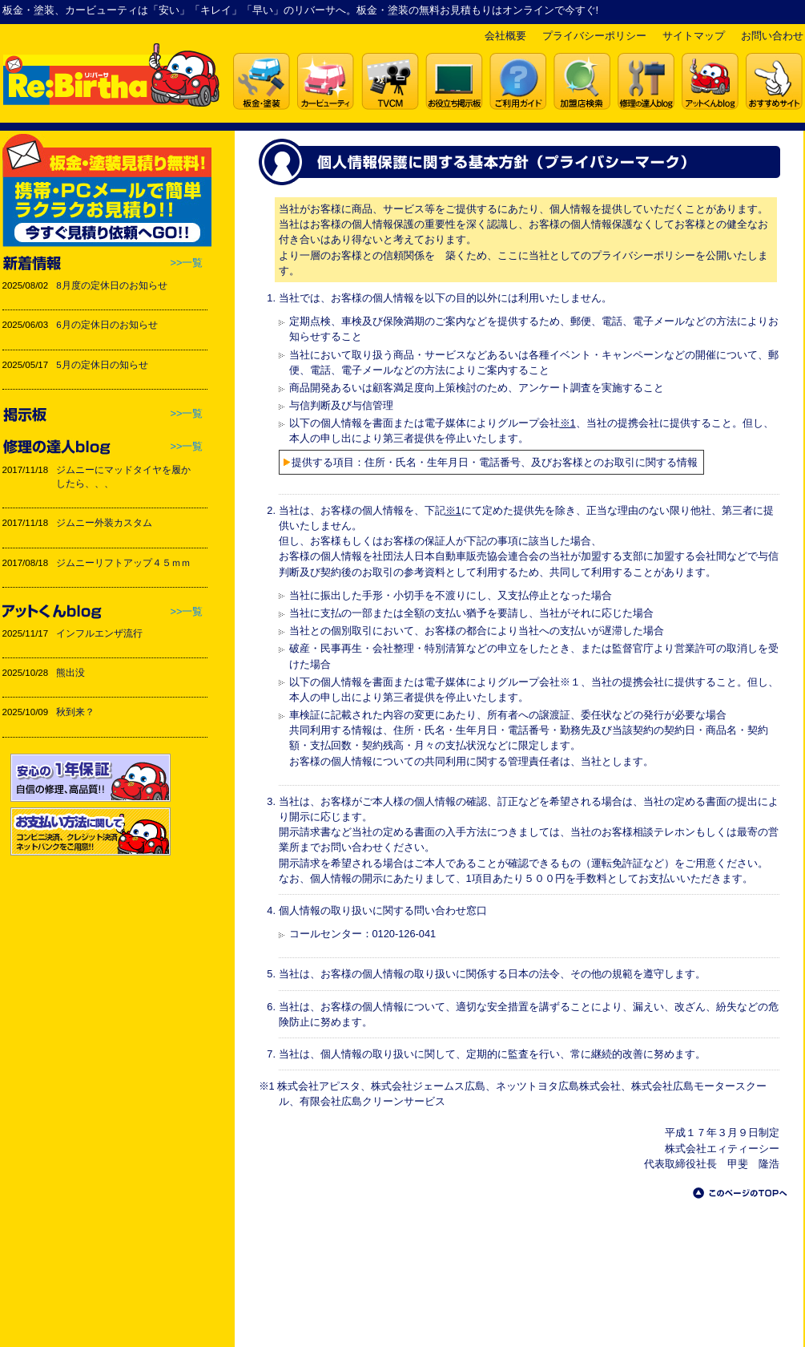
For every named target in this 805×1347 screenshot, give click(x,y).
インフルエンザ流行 (99, 633)
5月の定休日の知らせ (101, 365)
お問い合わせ (772, 36)
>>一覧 (187, 263)
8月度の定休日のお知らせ (111, 285)
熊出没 (70, 673)
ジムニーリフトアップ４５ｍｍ (123, 563)
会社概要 (505, 36)
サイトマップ (693, 36)
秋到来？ (75, 712)
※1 (568, 423)
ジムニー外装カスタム (104, 523)
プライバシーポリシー (594, 36)
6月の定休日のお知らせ (106, 325)
